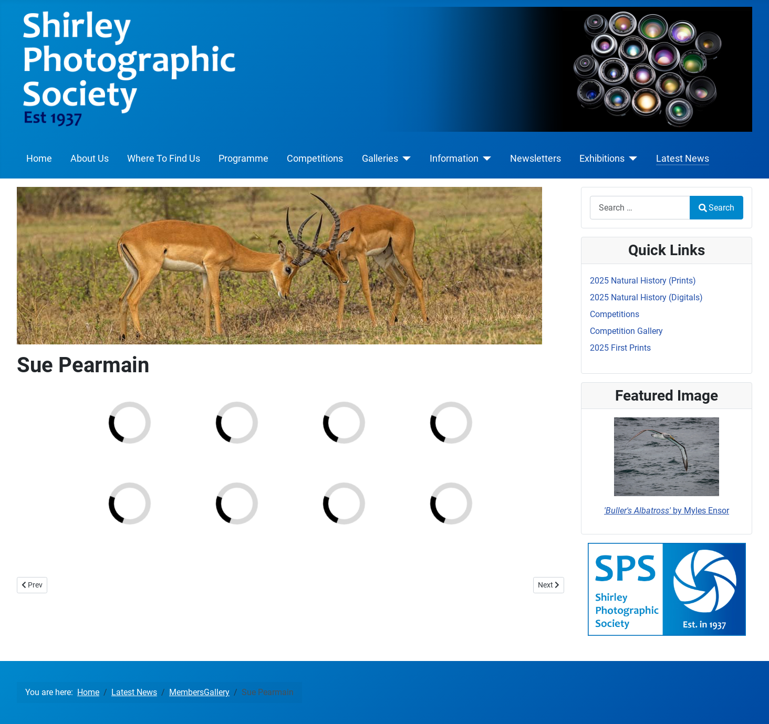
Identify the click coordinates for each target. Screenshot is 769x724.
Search (716, 208)
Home (39, 158)
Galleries (380, 158)
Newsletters (535, 158)
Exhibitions (602, 158)
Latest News (682, 158)
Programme (243, 158)
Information (454, 158)
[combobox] (640, 207)
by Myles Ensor (666, 511)
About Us (89, 158)
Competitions (315, 158)
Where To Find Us (163, 158)
